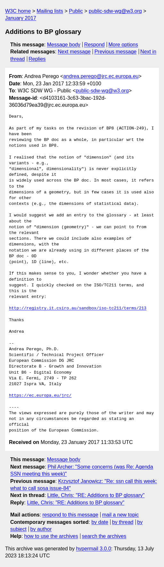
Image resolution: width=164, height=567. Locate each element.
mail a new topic (120, 514)
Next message (74, 51)
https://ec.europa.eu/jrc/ (40, 396)
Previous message (115, 51)
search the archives (104, 536)
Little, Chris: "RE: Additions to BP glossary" (96, 495)
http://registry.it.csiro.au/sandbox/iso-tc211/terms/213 (77, 308)
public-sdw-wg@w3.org (115, 11)
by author (41, 529)
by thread (123, 522)
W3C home (18, 11)
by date (99, 522)
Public (76, 11)
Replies (37, 59)
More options (123, 44)
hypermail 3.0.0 (93, 548)
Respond (94, 44)
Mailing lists (50, 11)
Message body (63, 44)
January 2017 (20, 18)
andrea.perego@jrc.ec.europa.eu (100, 76)
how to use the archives (51, 536)
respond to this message (70, 514)
